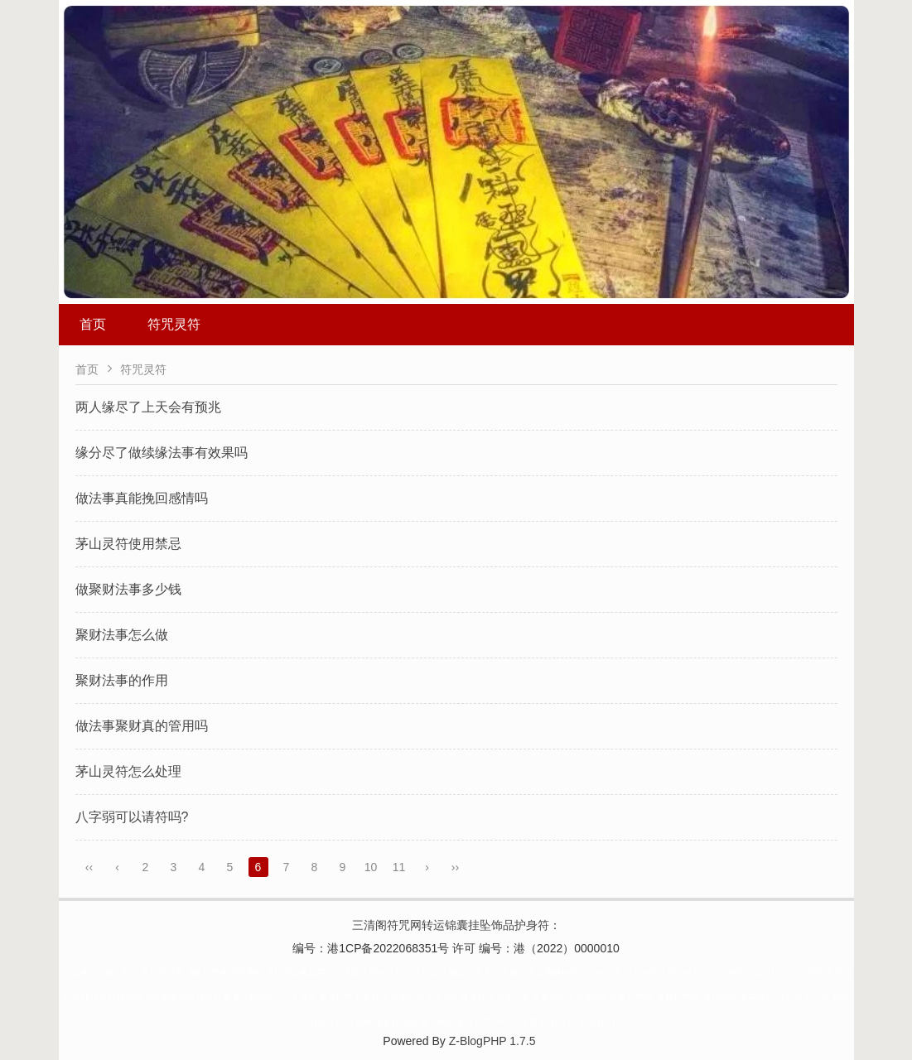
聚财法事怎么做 (121, 635)
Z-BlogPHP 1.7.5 (492, 1041)
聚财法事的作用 (121, 680)
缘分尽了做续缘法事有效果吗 (161, 453)
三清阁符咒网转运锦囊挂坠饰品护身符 (450, 925)
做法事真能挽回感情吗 (141, 498)
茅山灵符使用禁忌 (128, 544)
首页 (93, 324)
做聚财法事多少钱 (128, 589)
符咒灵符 (173, 324)
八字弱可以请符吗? (132, 817)
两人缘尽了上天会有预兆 (148, 407)
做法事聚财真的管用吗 (141, 726)
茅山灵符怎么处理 (128, 771)
